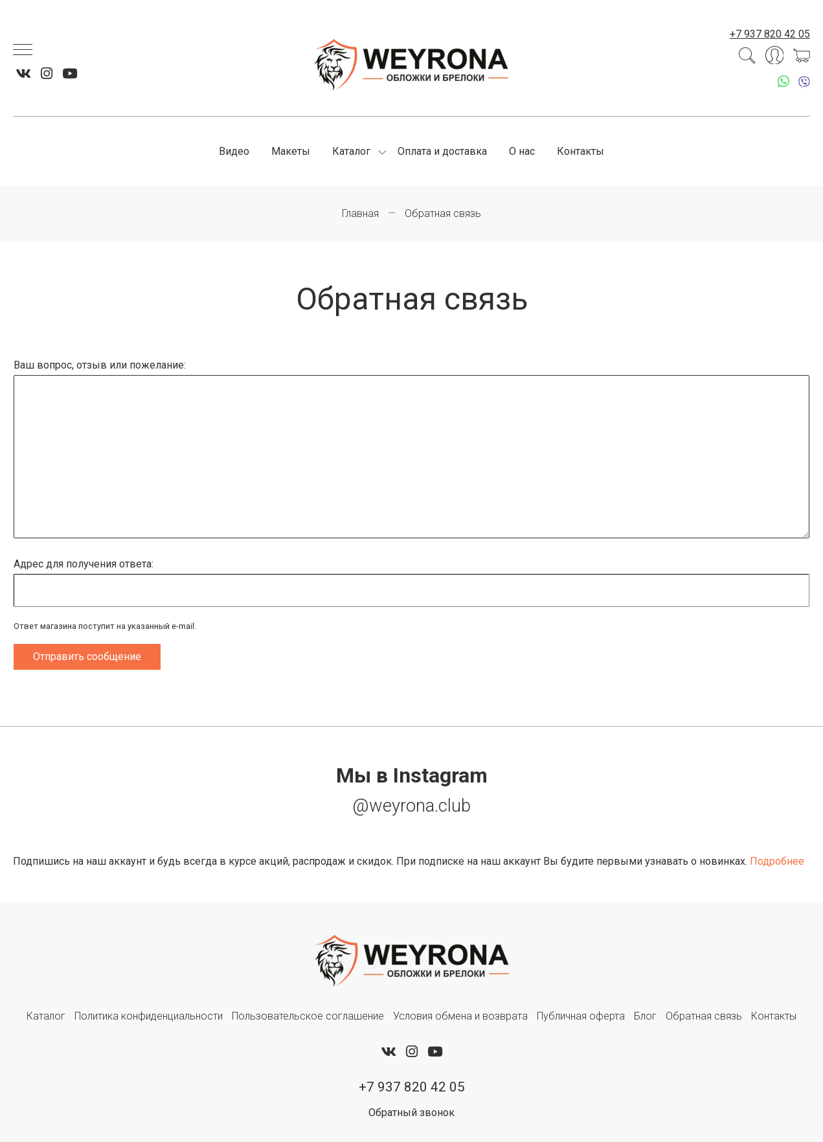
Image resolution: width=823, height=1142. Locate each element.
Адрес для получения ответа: (83, 564)
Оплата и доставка (442, 151)
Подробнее (777, 861)
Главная (360, 213)
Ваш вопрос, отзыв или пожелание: (100, 365)
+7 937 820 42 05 (770, 34)
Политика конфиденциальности (148, 1016)
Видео (234, 151)
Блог (645, 1016)
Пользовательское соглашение (308, 1016)
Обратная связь (704, 1016)
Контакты (580, 151)
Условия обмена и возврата (460, 1016)
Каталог (351, 151)
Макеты (290, 151)
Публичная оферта (581, 1016)
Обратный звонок (411, 1112)
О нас (522, 151)
